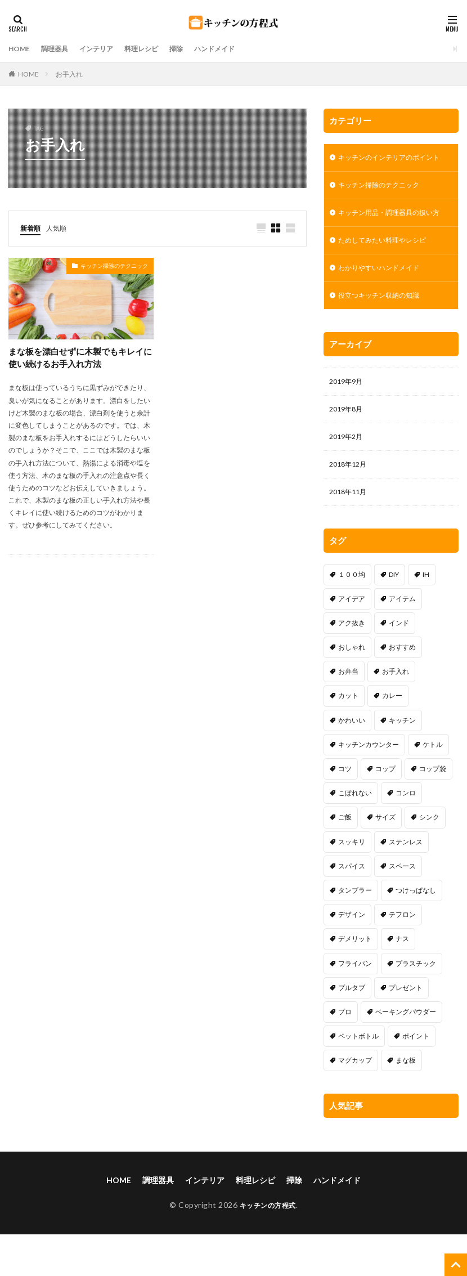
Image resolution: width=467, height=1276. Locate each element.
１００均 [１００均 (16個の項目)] (351, 616)
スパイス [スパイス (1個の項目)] (351, 907)
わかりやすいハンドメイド (385, 299)
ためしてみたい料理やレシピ (389, 270)
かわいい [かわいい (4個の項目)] (351, 762)
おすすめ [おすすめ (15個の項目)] (402, 688)
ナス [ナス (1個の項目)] (402, 980)
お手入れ (69, 74)
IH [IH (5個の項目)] (426, 616)
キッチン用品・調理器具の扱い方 (389, 234)
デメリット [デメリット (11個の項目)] (355, 980)
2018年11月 (350, 533)
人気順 (61, 227)
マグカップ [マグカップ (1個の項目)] (355, 1102)
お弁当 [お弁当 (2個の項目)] (348, 713)
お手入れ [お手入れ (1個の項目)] (395, 713)
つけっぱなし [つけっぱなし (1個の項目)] (416, 932)
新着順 (32, 227)
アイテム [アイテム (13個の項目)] (402, 640)
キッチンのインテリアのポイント (389, 164)
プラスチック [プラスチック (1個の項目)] (416, 1005)
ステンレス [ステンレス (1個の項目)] (406, 883)
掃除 (196, 48)
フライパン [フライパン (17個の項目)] (355, 1005)
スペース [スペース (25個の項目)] (402, 907)
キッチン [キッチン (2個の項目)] (402, 762)
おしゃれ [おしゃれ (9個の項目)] (351, 688)
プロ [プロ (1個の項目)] (345, 1053)
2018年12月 (350, 503)
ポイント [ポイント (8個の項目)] (415, 1077)
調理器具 (60, 48)
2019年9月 (348, 415)
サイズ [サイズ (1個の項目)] (385, 858)
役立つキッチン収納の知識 (385, 328)
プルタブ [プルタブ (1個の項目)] (351, 1029)
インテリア (107, 48)
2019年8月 (348, 445)
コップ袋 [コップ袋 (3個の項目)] (432, 810)
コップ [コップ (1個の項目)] (385, 810)
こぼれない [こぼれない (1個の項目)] (355, 834)
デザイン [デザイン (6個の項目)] (351, 956)
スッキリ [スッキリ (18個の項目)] (351, 883)
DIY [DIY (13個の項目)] (394, 616)
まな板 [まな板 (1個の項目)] (406, 1102)
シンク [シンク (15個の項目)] (429, 858)
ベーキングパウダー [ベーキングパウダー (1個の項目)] (405, 1053)
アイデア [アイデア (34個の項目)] (351, 640)
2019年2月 (348, 474)
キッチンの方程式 (267, 1246)
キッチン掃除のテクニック (114, 266)
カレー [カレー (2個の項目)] (392, 737)
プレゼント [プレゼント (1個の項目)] (406, 1029)
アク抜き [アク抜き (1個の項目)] (351, 664)
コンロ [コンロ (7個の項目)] (406, 834)
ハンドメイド (239, 48)
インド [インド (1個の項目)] (399, 664)
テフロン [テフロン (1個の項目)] (402, 956)
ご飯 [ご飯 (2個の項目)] (345, 858)
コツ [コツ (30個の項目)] (345, 810)
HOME (20, 48)
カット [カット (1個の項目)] (348, 737)
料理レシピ (157, 48)
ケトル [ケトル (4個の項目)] (433, 786)
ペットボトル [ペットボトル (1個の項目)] (358, 1077)
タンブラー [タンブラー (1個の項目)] (355, 932)
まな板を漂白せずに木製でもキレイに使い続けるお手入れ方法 (80, 359)
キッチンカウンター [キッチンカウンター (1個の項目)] (368, 786)
